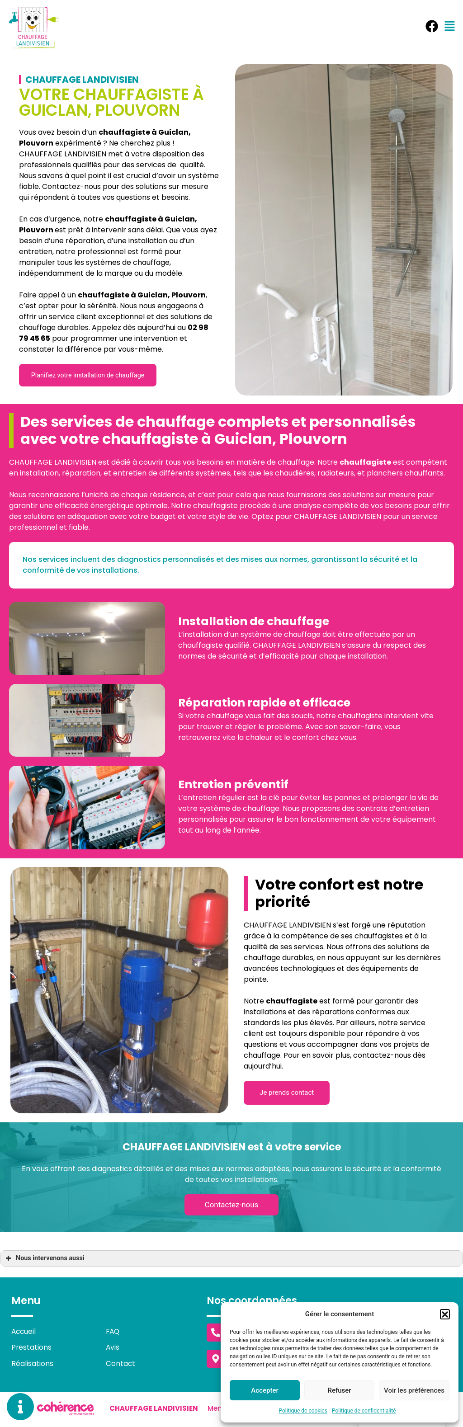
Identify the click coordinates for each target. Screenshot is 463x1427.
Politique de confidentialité (364, 1411)
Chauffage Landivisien (153, 1410)
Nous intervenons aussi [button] (44, 1259)
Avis (113, 1349)
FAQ (113, 1333)
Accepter (264, 1390)
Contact (121, 1365)
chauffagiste (130, 219)
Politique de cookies (303, 1411)
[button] (444, 1314)
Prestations (31, 1349)
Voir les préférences (414, 1390)
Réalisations (32, 1365)
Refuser (339, 1390)
